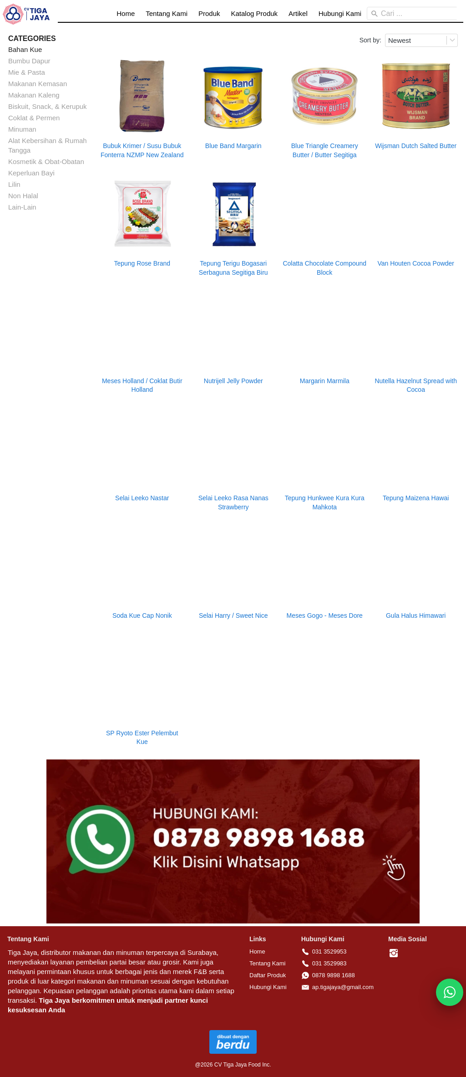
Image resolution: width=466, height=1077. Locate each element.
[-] (393, 953)
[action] (449, 992)
